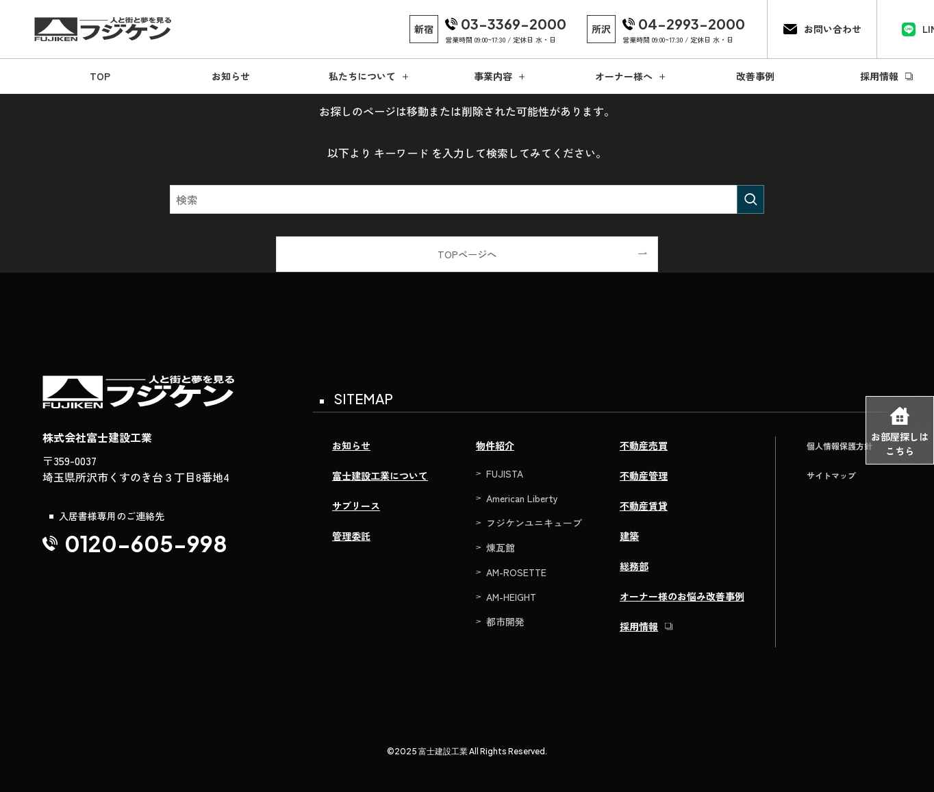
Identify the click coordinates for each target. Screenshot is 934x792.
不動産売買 (644, 445)
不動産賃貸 (644, 505)
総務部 (634, 566)
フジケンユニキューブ (534, 523)
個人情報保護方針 (839, 445)
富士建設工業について (380, 475)
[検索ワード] (467, 199)
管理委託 (351, 536)
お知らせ (351, 445)
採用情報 (639, 626)
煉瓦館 (500, 547)
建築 (629, 536)
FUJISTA (504, 473)
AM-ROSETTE (516, 572)
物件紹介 (495, 445)
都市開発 (505, 621)
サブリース (356, 505)
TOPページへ (467, 254)
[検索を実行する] (750, 199)
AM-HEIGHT (511, 597)
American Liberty (522, 498)
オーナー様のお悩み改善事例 (682, 596)
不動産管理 (644, 475)
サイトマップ (831, 475)
